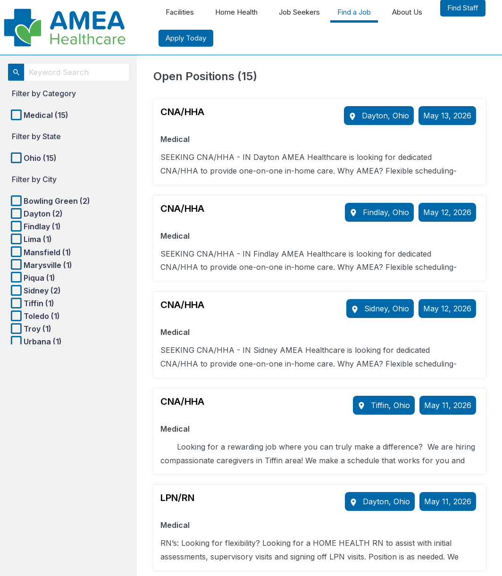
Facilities (180, 12)
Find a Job (354, 12)
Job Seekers (299, 12)
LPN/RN (177, 497)
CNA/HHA (182, 111)
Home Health (236, 12)
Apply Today (186, 37)
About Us (407, 12)
